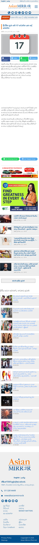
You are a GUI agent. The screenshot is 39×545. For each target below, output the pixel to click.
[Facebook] (5, 59)
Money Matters (26, 511)
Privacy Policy (6, 538)
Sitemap (4, 540)
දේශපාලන (23, 519)
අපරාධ (21, 527)
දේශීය (5, 519)
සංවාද (5, 511)
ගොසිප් (21, 506)
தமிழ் (8, 1)
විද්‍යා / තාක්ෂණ (9, 527)
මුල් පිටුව (6, 506)
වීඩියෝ (6, 508)
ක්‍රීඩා (20, 522)
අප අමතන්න (8, 513)
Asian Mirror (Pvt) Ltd (29, 540)
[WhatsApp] (24, 59)
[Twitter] (15, 59)
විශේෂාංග (6, 524)
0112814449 (10, 490)
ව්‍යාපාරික (22, 524)
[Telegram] (33, 59)
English (3, 1)
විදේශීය (6, 522)
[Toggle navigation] (36, 6)
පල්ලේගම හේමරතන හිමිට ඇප (12, 17)
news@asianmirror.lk (14, 495)
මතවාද (21, 508)
